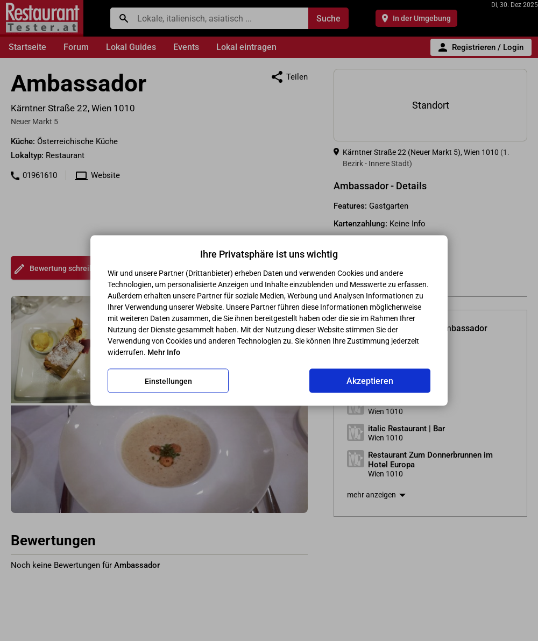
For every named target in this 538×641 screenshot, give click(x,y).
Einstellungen (168, 380)
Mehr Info (163, 352)
